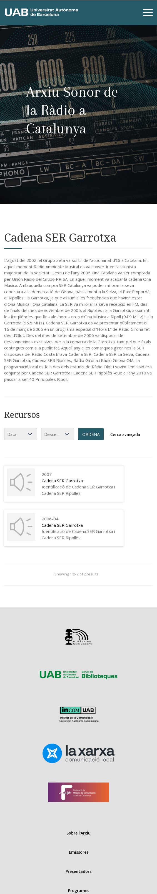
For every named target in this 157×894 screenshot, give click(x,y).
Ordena (90, 434)
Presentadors (78, 871)
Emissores (78, 852)
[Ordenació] (57, 434)
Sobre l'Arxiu (78, 833)
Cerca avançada (125, 434)
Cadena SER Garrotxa (62, 480)
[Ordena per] (20, 434)
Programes (78, 890)
